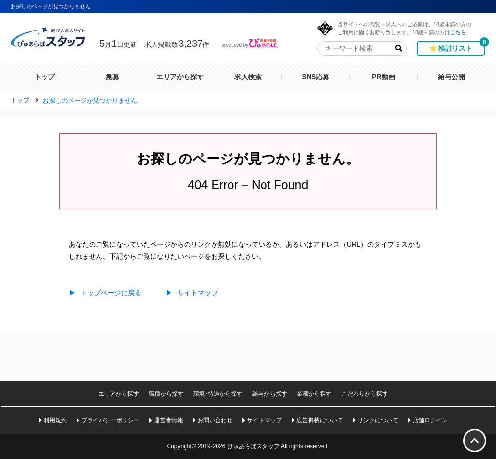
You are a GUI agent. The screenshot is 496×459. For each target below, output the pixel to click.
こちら (458, 32)
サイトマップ (192, 292)
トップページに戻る (105, 292)
